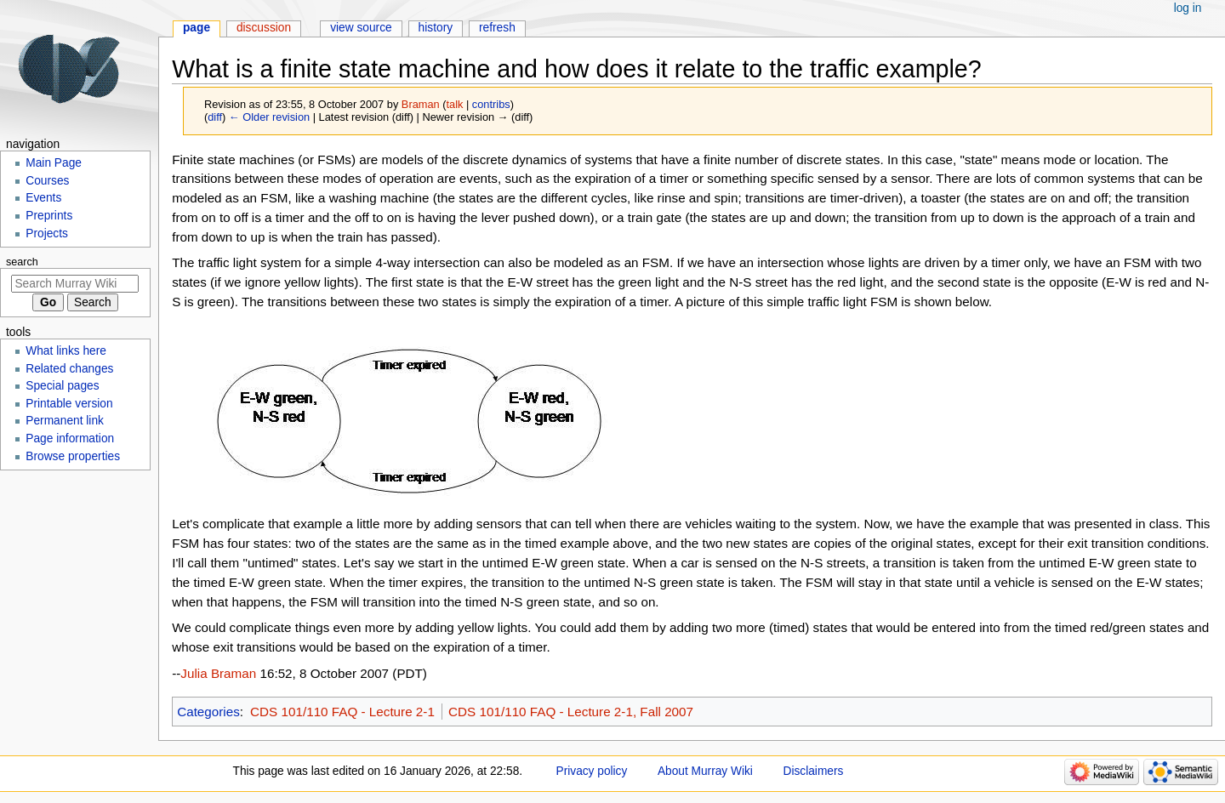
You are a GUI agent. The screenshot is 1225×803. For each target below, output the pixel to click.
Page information (70, 438)
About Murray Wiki (705, 771)
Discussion (263, 27)
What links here (66, 351)
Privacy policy (592, 771)
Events (43, 197)
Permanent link (65, 420)
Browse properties (73, 456)
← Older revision (269, 117)
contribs (491, 104)
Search (22, 262)
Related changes (69, 368)
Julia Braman (218, 673)
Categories (208, 711)
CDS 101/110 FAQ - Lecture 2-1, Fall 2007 (570, 711)
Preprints (49, 215)
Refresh (497, 27)
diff (215, 117)
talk (455, 104)
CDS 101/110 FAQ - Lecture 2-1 (342, 711)
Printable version (69, 403)
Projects (47, 233)
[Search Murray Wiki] (75, 284)
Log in (1188, 8)
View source (361, 27)
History (436, 27)
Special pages (62, 385)
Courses (47, 180)
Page (196, 27)
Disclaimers (813, 771)
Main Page (54, 163)
